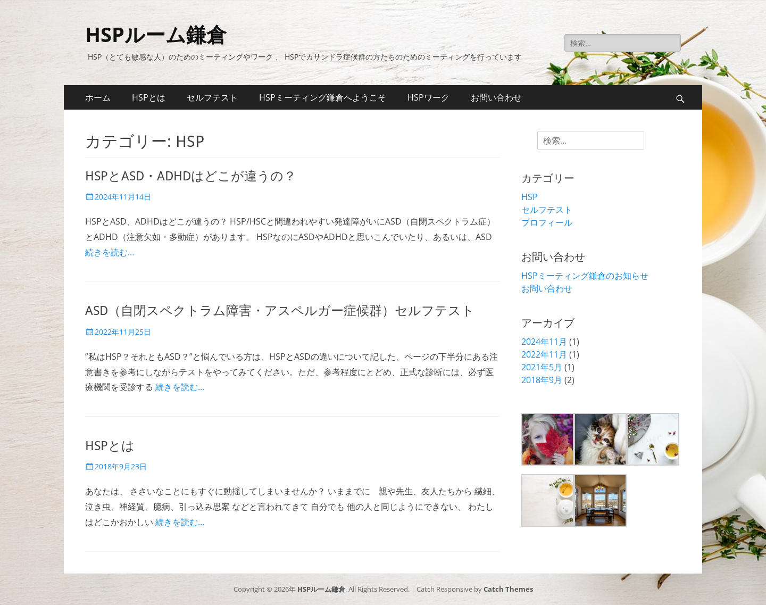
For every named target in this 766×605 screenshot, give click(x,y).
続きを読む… (109, 252)
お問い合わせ (496, 97)
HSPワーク (428, 97)
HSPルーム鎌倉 (156, 34)
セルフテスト (212, 97)
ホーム (98, 97)
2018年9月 (541, 380)
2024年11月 (544, 341)
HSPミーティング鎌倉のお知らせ (584, 275)
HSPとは (148, 97)
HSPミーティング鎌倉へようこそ (322, 97)
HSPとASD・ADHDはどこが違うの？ (190, 176)
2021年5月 (541, 367)
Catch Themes (508, 589)
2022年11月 (544, 354)
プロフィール (546, 222)
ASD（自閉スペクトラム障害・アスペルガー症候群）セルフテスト (279, 310)
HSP (529, 197)
